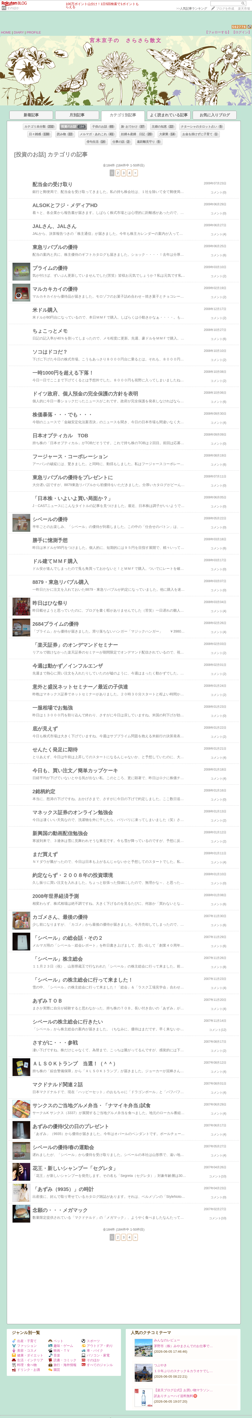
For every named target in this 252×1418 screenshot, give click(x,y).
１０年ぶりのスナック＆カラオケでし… (183, 1371)
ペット (55, 1341)
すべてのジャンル (97, 1365)
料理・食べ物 (24, 1365)
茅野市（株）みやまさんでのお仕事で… (183, 1346)
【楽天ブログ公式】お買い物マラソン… (183, 1390)
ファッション (24, 1346)
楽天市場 (244, 8)
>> (191, 8)
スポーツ (90, 1341)
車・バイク (92, 1350)
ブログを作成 (225, 8)
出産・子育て (24, 1341)
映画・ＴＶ (59, 1350)
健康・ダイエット (27, 1355)
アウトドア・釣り (97, 1346)
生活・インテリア (27, 1360)
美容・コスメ (24, 1350)
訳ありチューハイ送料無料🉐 (175, 1396)
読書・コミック (62, 1360)
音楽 (54, 1355)
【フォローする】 (218, 32)
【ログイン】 (241, 32)
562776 (239, 27)
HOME (6, 32)
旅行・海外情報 (62, 1365)
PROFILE (34, 32)
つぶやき (160, 1365)
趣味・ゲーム (60, 1346)
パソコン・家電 (95, 1355)
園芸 (54, 1370)
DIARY (19, 32)
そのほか (13, 8)
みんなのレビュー (167, 1340)
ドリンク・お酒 (26, 1370)
